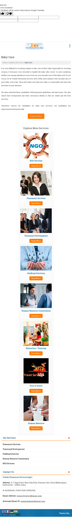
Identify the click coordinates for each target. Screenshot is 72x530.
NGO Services (36, 160)
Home (5, 63)
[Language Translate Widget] (11, 514)
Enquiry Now (36, 116)
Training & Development (36, 235)
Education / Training (36, 348)
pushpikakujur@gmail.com (33, 501)
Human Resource (36, 423)
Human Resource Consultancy (36, 310)
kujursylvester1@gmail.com (29, 496)
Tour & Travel (36, 386)
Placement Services (36, 198)
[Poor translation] (9, 14)
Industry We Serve (16, 63)
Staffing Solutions (36, 273)
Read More (36, 166)
